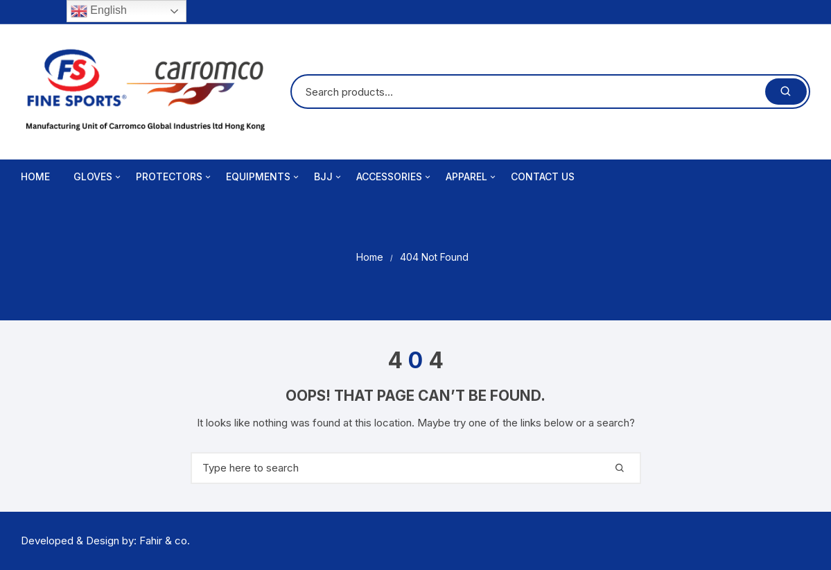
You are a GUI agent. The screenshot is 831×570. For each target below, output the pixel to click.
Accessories (394, 176)
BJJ (328, 176)
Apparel (472, 176)
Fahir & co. (164, 540)
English (99, 11)
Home (35, 176)
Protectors (174, 176)
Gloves (98, 176)
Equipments (263, 176)
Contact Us (543, 176)
